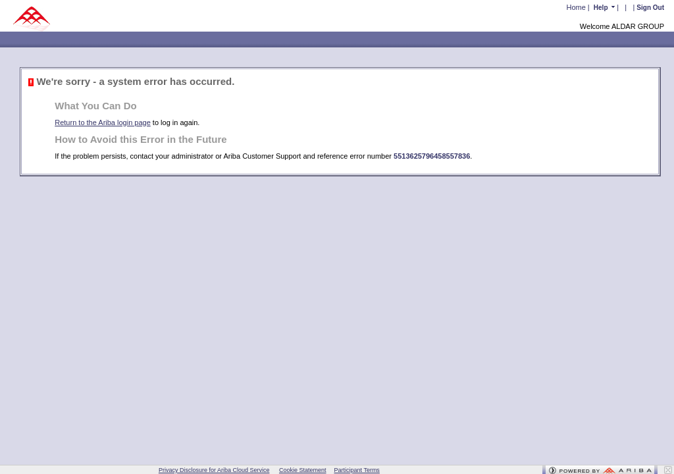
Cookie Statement (302, 470)
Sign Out (650, 7)
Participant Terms (357, 470)
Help (601, 7)
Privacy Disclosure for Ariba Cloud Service (214, 470)
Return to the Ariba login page (103, 122)
